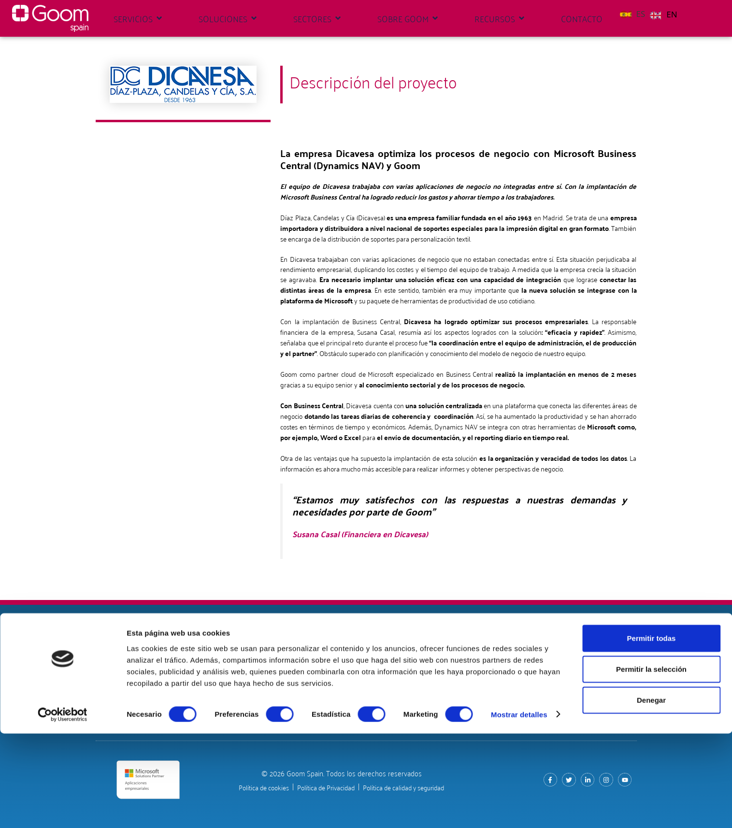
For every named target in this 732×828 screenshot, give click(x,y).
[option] (663, 14)
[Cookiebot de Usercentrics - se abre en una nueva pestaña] (62, 809)
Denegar (651, 794)
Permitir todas (651, 732)
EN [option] (671, 14)
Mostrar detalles (519, 809)
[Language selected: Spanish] (651, 13)
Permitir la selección (651, 763)
